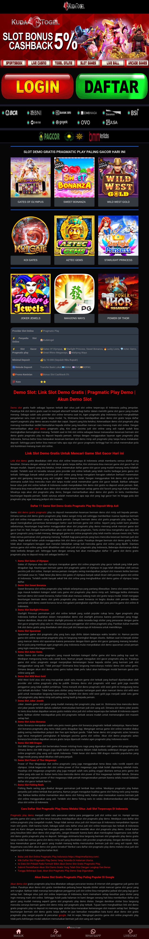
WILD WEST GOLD (118, 201)
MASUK (19, 933)
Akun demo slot (19, 883)
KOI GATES (30, 260)
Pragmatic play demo (22, 815)
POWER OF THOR (118, 318)
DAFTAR (55, 933)
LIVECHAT (130, 933)
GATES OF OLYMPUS (31, 201)
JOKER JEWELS (30, 318)
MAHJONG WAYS (74, 318)
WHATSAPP (93, 933)
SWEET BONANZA (74, 201)
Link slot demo (19, 460)
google (62, 915)
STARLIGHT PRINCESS (118, 260)
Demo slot (16, 407)
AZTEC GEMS (74, 260)
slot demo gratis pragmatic (32, 512)
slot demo (40, 428)
